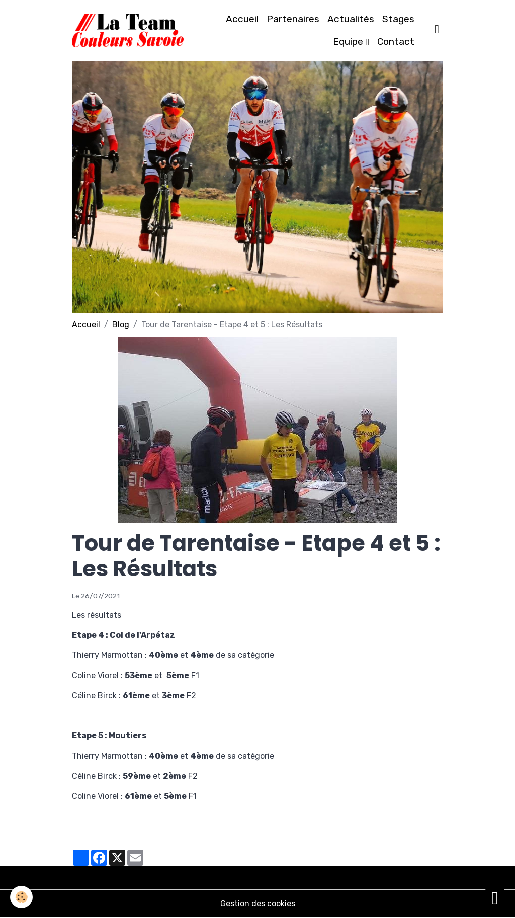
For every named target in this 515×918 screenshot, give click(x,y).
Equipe (349, 41)
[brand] (128, 30)
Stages (398, 19)
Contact (395, 41)
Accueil (242, 19)
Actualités (350, 19)
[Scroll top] (494, 897)
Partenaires (293, 19)
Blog (120, 324)
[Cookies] (21, 897)
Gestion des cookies (257, 903)
